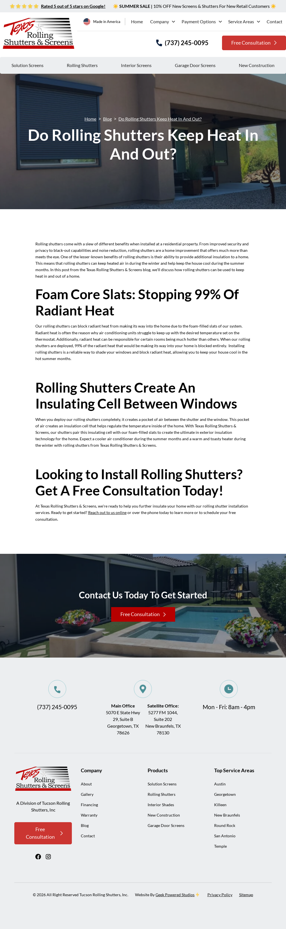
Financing (89, 804)
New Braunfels (227, 815)
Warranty (89, 815)
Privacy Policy (219, 894)
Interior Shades (161, 804)
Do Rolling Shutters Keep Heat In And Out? (160, 118)
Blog (107, 118)
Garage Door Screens (195, 65)
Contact (274, 21)
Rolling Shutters (82, 65)
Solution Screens (28, 65)
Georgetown (225, 794)
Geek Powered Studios (175, 894)
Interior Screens (136, 65)
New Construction (256, 65)
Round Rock (224, 825)
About (86, 784)
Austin (220, 784)
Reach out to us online (107, 512)
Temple (220, 846)
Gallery (87, 794)
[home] (38, 33)
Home (137, 21)
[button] (162, 21)
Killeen (220, 804)
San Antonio (224, 835)
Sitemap (246, 894)
